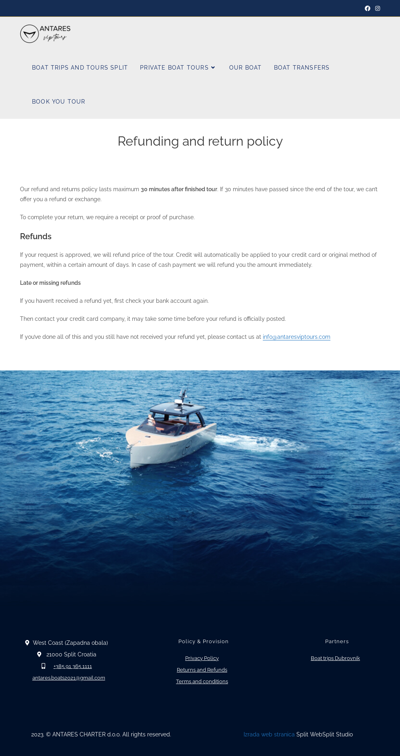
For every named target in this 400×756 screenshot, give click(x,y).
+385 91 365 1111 (73, 666)
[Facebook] (367, 8)
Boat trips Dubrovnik (335, 658)
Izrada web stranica (269, 734)
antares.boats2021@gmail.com (68, 678)
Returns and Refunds (202, 670)
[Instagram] (376, 8)
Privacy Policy (202, 658)
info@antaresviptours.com (296, 337)
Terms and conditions (202, 681)
